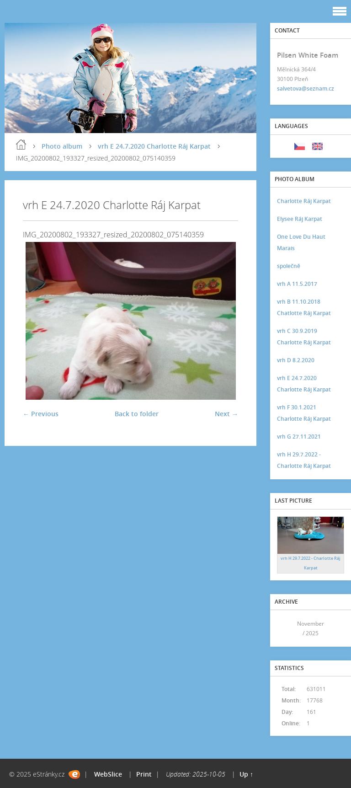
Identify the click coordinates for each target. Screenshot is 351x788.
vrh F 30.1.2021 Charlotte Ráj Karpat (304, 413)
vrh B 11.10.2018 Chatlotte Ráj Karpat (304, 307)
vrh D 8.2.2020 (295, 360)
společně (288, 266)
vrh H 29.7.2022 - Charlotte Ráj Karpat (304, 460)
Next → (226, 413)
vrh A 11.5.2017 (297, 284)
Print (144, 774)
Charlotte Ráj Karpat (304, 201)
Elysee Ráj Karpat (299, 219)
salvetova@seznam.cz (305, 88)
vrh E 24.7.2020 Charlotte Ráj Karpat (154, 146)
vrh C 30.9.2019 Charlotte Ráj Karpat (304, 336)
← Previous (40, 413)
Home (21, 144)
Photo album (62, 146)
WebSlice (108, 774)
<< (286, 629)
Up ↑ (246, 774)
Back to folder (137, 413)
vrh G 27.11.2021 (299, 436)
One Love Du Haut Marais (301, 242)
